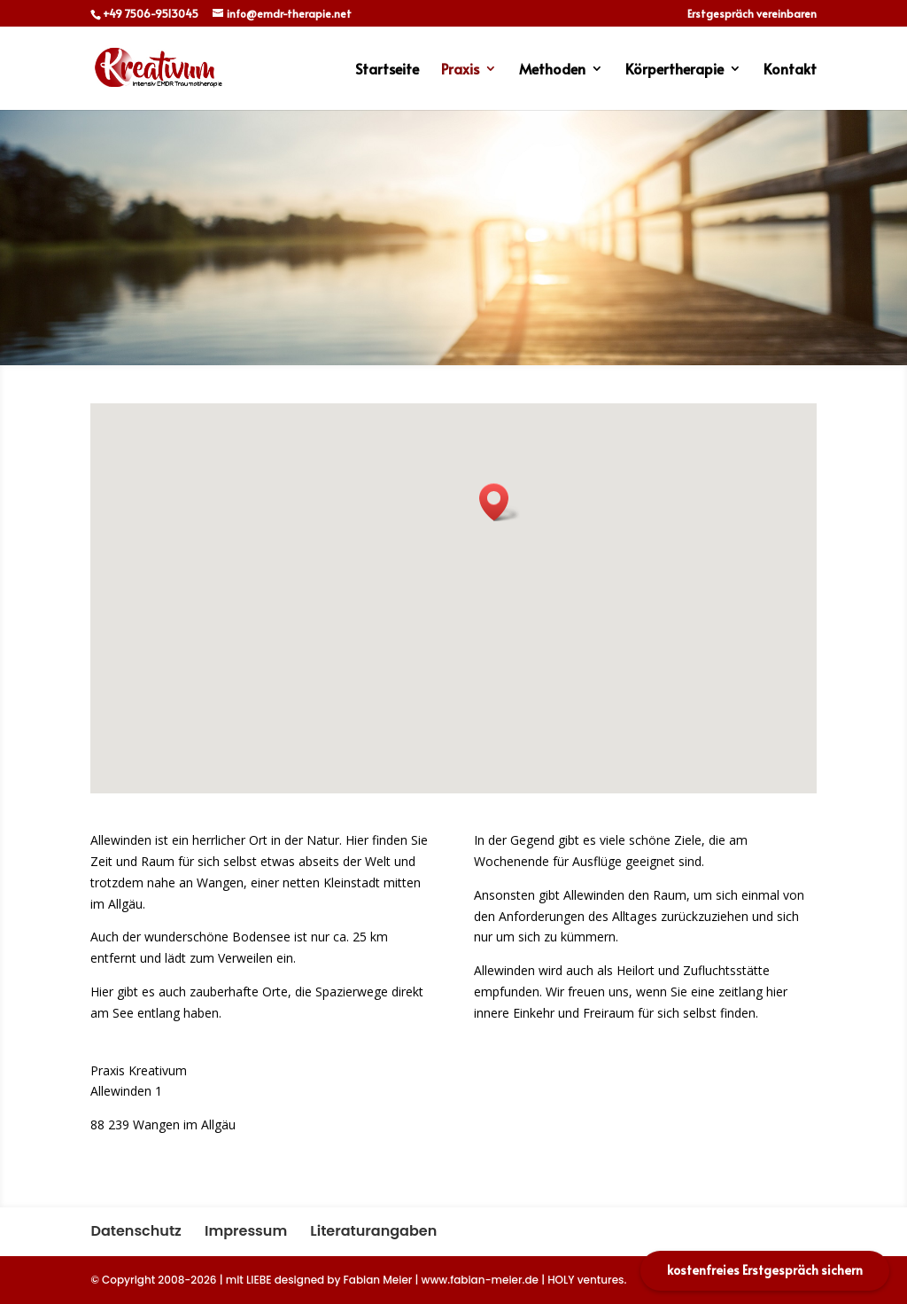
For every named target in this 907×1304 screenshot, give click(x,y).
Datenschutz (135, 1231)
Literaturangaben (373, 1231)
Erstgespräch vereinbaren (752, 14)
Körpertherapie (674, 70)
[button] (499, 502)
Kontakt (790, 70)
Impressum (246, 1231)
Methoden (552, 70)
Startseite (387, 70)
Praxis (460, 70)
